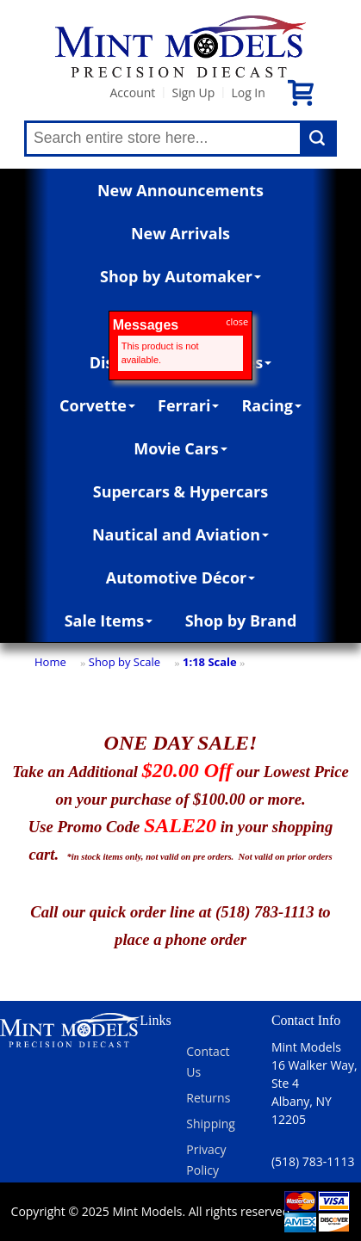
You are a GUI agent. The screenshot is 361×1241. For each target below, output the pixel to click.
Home (50, 662)
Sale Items (109, 620)
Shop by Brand (241, 620)
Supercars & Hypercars (181, 491)
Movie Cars (180, 448)
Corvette (97, 405)
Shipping (210, 1123)
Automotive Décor (180, 577)
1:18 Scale (210, 662)
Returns (208, 1098)
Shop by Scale (124, 662)
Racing (271, 405)
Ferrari (188, 405)
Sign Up (193, 92)
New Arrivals (180, 233)
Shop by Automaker (180, 276)
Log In (248, 92)
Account (132, 92)
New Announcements (180, 190)
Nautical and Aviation (180, 534)
